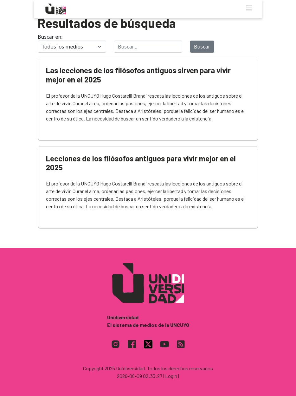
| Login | (171, 376)
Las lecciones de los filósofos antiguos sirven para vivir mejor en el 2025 (138, 75)
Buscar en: (50, 36)
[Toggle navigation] (249, 8)
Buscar (202, 46)
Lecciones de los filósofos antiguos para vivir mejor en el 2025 (141, 163)
